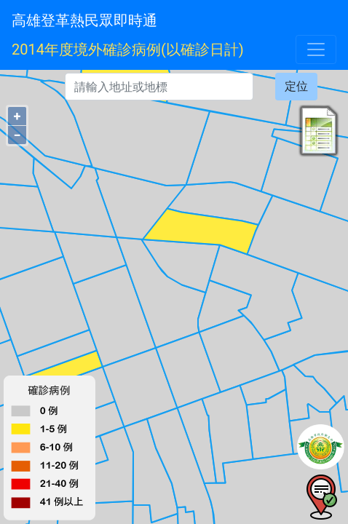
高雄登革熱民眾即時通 (84, 20)
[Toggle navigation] (316, 49)
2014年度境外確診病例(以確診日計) (128, 49)
